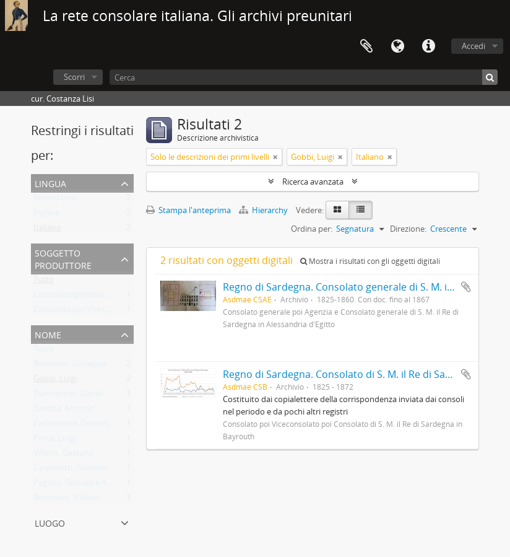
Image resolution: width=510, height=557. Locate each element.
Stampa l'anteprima (188, 210)
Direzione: (408, 228)
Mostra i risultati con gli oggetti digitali (370, 261)
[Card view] (337, 210)
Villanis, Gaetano (63, 455)
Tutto (43, 281)
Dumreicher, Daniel (68, 395)
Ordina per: (311, 228)
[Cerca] (304, 77)
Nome (48, 333)
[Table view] (360, 210)
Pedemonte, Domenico (75, 425)
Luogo (50, 522)
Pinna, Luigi (54, 440)
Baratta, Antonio (63, 410)
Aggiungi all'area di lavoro (466, 287)
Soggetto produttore (63, 258)
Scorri (74, 76)
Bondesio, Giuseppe (69, 366)
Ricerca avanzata (312, 181)
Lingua (397, 46)
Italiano (47, 229)
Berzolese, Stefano (67, 500)
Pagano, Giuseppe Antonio (82, 485)
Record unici (56, 200)
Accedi (473, 45)
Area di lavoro (366, 46)
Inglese (46, 215)
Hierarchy (264, 210)
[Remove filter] (275, 157)
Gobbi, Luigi (55, 381)
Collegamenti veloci (428, 46)
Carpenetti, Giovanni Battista (86, 470)
